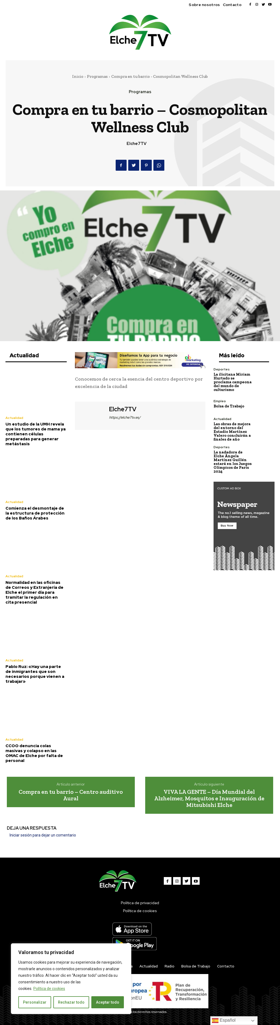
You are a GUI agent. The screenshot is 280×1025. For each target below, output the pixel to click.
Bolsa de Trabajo (229, 406)
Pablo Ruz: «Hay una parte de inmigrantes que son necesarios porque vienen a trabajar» (34, 674)
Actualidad (14, 417)
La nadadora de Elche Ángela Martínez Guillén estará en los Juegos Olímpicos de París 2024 (233, 462)
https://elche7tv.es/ (125, 417)
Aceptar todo (107, 1002)
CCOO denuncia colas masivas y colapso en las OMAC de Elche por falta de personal (34, 753)
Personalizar (34, 1002)
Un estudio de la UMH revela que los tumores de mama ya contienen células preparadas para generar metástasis (35, 434)
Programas (97, 76)
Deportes (222, 369)
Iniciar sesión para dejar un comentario (43, 835)
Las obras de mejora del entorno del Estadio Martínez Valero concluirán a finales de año (232, 432)
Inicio (77, 76)
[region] (71, 978)
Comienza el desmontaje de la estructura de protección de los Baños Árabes (35, 513)
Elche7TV (137, 143)
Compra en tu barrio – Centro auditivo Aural (71, 795)
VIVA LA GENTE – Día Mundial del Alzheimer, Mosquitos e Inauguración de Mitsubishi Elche (209, 798)
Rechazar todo (71, 1002)
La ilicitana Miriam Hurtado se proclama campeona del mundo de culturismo (233, 382)
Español (223, 1020)
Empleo (220, 401)
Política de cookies (49, 988)
